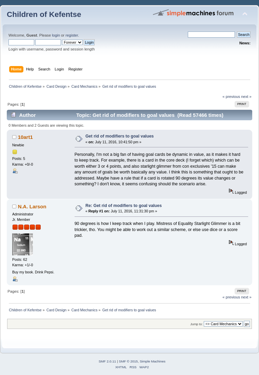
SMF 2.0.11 (107, 361)
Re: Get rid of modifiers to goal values (123, 205)
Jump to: (196, 324)
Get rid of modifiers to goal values (119, 136)
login (56, 35)
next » (246, 97)
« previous (231, 97)
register (71, 35)
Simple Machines (152, 361)
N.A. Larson (32, 206)
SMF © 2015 (128, 361)
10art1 (25, 137)
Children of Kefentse (44, 14)
